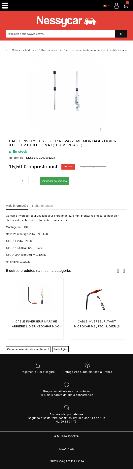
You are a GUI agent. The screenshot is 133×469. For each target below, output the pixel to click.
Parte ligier (60, 349)
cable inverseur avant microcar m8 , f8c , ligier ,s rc (97, 326)
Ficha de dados (42, 205)
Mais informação (17, 205)
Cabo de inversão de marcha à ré (28, 349)
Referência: (16, 157)
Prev (118, 271)
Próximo (124, 271)
